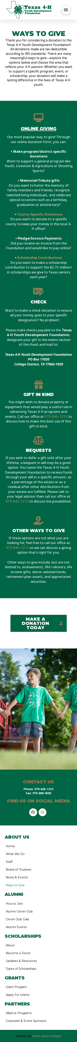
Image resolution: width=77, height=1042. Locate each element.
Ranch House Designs (46, 1036)
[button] (65, 9)
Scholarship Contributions (39, 257)
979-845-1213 (56, 416)
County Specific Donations (39, 214)
